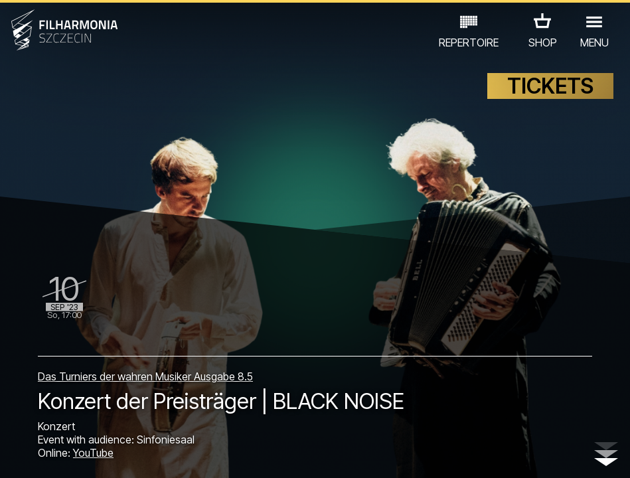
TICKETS (550, 98)
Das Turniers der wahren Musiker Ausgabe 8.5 (145, 366)
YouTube (93, 452)
